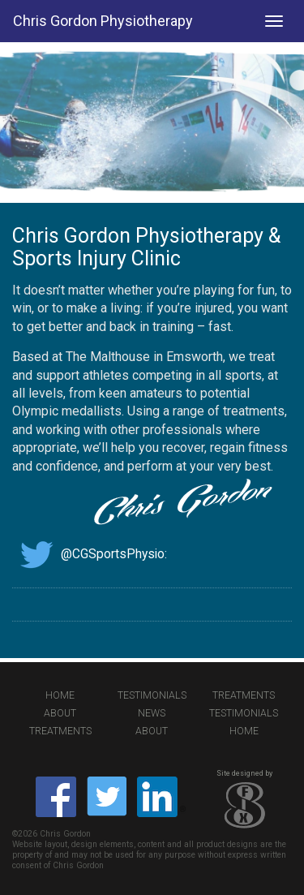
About (60, 713)
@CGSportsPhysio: (89, 554)
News (151, 713)
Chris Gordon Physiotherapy (103, 20)
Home (60, 695)
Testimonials (152, 695)
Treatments (243, 695)
